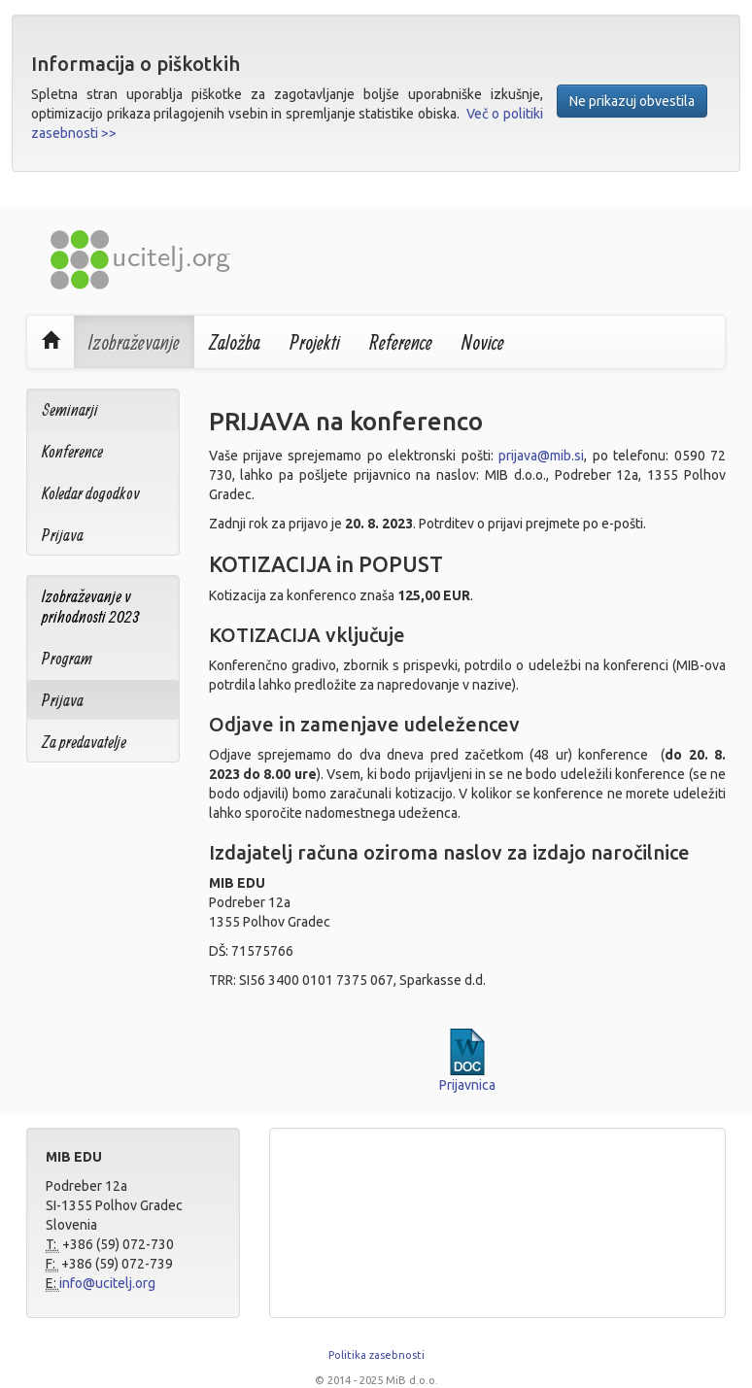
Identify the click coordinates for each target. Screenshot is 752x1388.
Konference (72, 451)
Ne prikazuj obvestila (632, 101)
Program (67, 658)
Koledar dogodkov (91, 493)
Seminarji (70, 409)
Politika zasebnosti (376, 1355)
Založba (234, 342)
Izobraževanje (134, 342)
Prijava (63, 535)
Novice (482, 342)
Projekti (315, 342)
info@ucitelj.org (107, 1283)
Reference (400, 342)
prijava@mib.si (541, 455)
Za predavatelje (84, 741)
